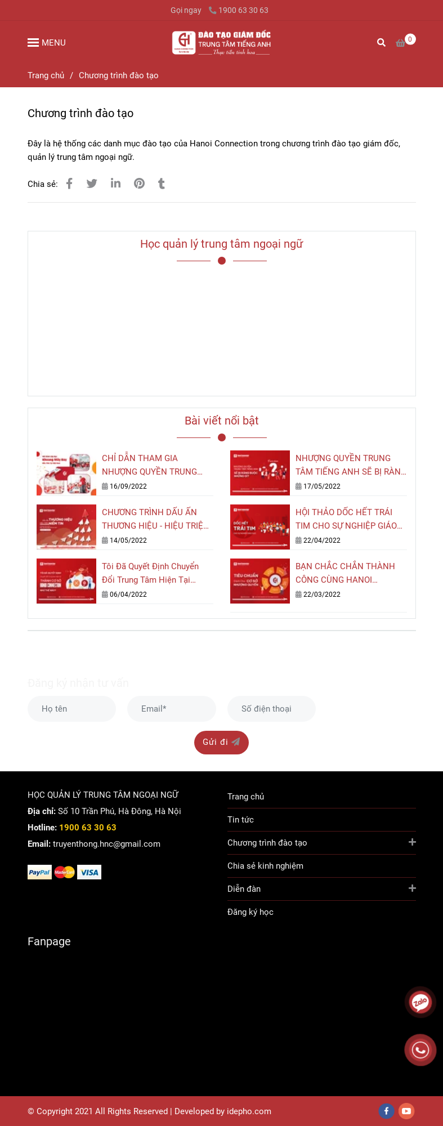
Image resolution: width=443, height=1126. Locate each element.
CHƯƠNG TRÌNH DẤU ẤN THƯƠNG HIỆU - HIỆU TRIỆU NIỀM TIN (155, 520)
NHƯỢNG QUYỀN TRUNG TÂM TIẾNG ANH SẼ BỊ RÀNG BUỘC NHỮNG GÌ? (351, 466)
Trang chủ (245, 797)
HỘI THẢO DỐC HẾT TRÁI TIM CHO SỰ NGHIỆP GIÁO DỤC (346, 520)
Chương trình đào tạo (321, 842)
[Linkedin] (115, 183)
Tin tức (240, 820)
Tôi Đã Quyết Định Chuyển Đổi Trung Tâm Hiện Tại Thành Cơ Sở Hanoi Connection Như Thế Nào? (152, 574)
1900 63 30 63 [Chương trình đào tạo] (239, 10)
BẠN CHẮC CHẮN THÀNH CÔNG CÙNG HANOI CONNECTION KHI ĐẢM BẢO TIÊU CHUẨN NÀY (350, 574)
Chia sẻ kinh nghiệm (265, 866)
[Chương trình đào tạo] (221, 42)
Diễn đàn (321, 888)
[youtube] (407, 1111)
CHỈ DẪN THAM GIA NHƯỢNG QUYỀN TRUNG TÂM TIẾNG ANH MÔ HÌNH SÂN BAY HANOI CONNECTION (153, 466)
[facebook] (386, 1111)
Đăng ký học (250, 912)
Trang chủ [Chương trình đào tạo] (46, 75)
